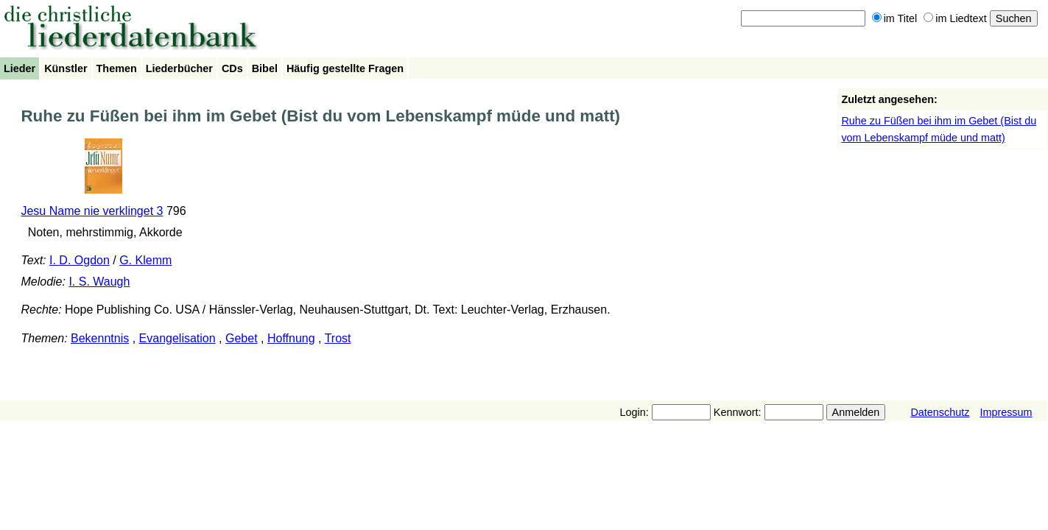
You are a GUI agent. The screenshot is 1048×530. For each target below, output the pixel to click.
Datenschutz (939, 412)
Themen (116, 68)
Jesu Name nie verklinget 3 (92, 211)
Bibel (265, 68)
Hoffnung (291, 338)
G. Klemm (145, 260)
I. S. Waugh (99, 281)
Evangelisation (177, 338)
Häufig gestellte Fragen (345, 68)
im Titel (895, 18)
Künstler (65, 68)
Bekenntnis (100, 338)
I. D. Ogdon (79, 260)
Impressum (1006, 412)
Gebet (241, 338)
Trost (338, 338)
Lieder (19, 68)
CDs (232, 68)
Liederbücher (179, 68)
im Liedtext (955, 18)
